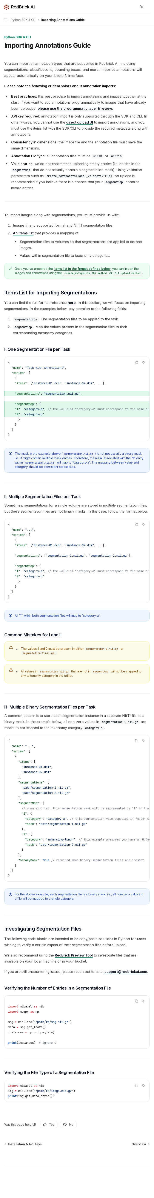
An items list (23, 233)
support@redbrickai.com (126, 971)
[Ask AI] (143, 362)
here (72, 302)
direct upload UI (79, 122)
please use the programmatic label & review (75, 108)
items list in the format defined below (82, 268)
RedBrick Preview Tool (74, 955)
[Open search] (133, 6)
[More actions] (148, 7)
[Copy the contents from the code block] (136, 362)
